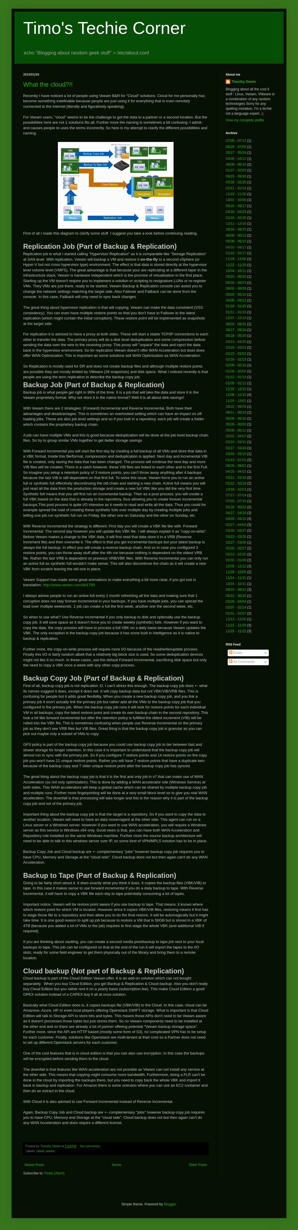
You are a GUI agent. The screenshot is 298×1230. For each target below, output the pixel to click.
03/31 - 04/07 (236, 436)
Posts (235, 653)
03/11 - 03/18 (236, 478)
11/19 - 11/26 (236, 194)
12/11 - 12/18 (236, 224)
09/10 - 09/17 (236, 206)
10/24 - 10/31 (236, 584)
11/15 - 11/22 (236, 631)
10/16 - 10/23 (236, 489)
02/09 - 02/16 (236, 365)
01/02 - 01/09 (236, 560)
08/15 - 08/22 (236, 590)
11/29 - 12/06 (236, 259)
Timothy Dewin (243, 82)
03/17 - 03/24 (236, 448)
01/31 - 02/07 (236, 613)
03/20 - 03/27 (236, 531)
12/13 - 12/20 (236, 619)
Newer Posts (34, 1165)
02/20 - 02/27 (236, 548)
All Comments (242, 662)
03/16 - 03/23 (236, 348)
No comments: (90, 1146)
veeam (50, 1151)
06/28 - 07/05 (236, 147)
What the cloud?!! (48, 84)
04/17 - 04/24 (236, 513)
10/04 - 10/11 (236, 271)
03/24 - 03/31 (236, 442)
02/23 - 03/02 (236, 354)
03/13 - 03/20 (236, 537)
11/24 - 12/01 (236, 401)
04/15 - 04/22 (236, 471)
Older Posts (198, 1165)
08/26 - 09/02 (236, 466)
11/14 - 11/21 (236, 578)
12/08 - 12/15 (236, 395)
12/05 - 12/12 (236, 566)
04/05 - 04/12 (236, 159)
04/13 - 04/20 (236, 342)
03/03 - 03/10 (236, 454)
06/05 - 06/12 (236, 235)
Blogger (170, 1204)
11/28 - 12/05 (236, 572)
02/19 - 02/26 (236, 218)
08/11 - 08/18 (236, 412)
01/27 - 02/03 (236, 170)
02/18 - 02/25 (236, 182)
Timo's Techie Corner (104, 28)
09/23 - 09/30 (236, 176)
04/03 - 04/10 (236, 519)
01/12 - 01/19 (236, 377)
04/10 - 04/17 (236, 247)
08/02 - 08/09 (236, 288)
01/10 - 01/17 (236, 253)
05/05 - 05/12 (236, 430)
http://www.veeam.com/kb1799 (68, 585)
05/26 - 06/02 (236, 424)
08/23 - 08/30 (236, 277)
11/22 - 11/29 (236, 265)
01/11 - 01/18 (236, 312)
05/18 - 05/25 (236, 336)
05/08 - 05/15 (236, 241)
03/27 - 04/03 (236, 525)
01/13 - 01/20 (236, 460)
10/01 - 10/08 (236, 200)
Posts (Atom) (54, 1173)
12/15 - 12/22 (236, 389)
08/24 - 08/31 (236, 324)
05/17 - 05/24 (236, 153)
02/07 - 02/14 (236, 607)
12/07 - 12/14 (236, 318)
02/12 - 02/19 (236, 483)
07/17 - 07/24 (236, 495)
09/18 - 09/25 (236, 229)
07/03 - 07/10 (236, 501)
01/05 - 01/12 (236, 383)
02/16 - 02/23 (236, 359)
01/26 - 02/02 (236, 371)
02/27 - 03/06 (236, 542)
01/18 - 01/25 (236, 306)
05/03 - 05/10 (236, 295)
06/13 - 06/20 (236, 596)
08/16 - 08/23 (236, 283)
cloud (40, 1151)
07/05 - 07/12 (236, 141)
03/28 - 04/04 (236, 602)
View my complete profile (245, 120)
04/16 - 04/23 (236, 212)
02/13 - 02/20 (236, 554)
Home (116, 1165)
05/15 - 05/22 (236, 507)
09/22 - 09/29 (236, 407)
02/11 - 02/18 (236, 188)
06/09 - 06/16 (236, 164)
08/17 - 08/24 (236, 330)
